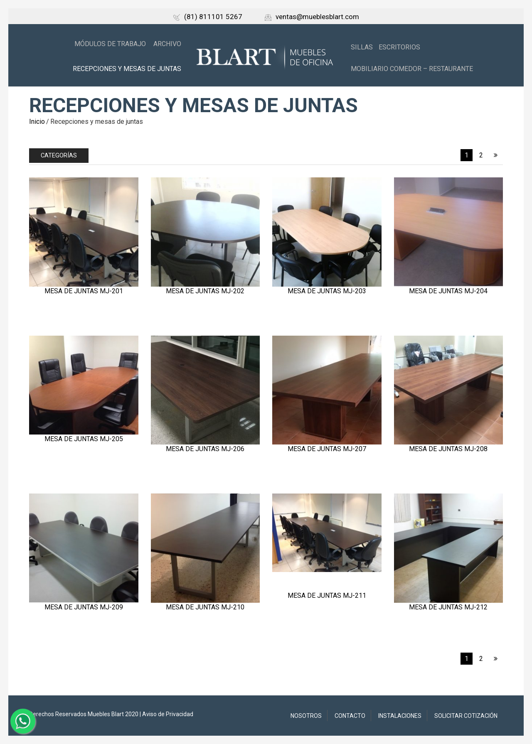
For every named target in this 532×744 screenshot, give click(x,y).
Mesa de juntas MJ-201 (83, 291)
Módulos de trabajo (110, 44)
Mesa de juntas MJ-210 (205, 607)
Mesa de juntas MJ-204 (448, 291)
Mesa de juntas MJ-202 (205, 291)
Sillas (362, 47)
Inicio (37, 121)
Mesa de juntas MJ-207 (327, 449)
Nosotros (306, 715)
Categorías (59, 155)
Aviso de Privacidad (167, 714)
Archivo (167, 44)
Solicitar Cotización (466, 715)
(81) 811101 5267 (207, 16)
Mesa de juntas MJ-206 (205, 449)
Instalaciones (399, 715)
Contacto (350, 715)
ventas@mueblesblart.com (312, 16)
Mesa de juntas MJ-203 (327, 291)
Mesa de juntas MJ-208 (448, 449)
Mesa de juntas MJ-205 (83, 439)
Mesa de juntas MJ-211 (327, 595)
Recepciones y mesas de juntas (127, 69)
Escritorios (399, 47)
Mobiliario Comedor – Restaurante (412, 69)
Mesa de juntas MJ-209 (83, 607)
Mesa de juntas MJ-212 (448, 607)
